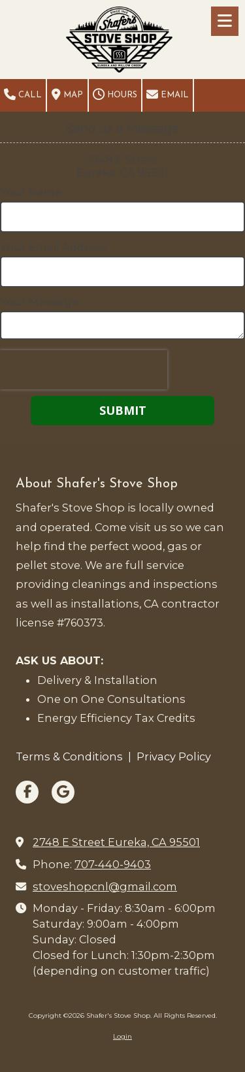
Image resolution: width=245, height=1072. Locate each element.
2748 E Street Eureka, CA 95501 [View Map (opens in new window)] (116, 842)
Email (167, 95)
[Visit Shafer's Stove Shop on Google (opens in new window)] (63, 792)
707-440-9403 (112, 864)
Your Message (39, 301)
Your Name (30, 192)
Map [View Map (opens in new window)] (67, 95)
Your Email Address (53, 246)
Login (122, 1036)
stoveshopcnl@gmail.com (105, 886)
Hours (115, 95)
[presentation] (83, 369)
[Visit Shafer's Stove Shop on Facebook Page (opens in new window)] (27, 792)
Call (23, 95)
